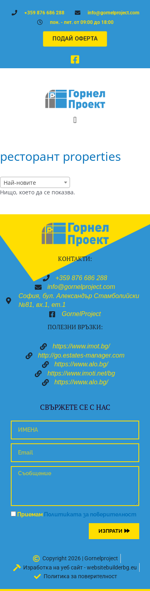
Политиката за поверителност (90, 514)
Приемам (76, 514)
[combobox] (35, 182)
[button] (75, 120)
